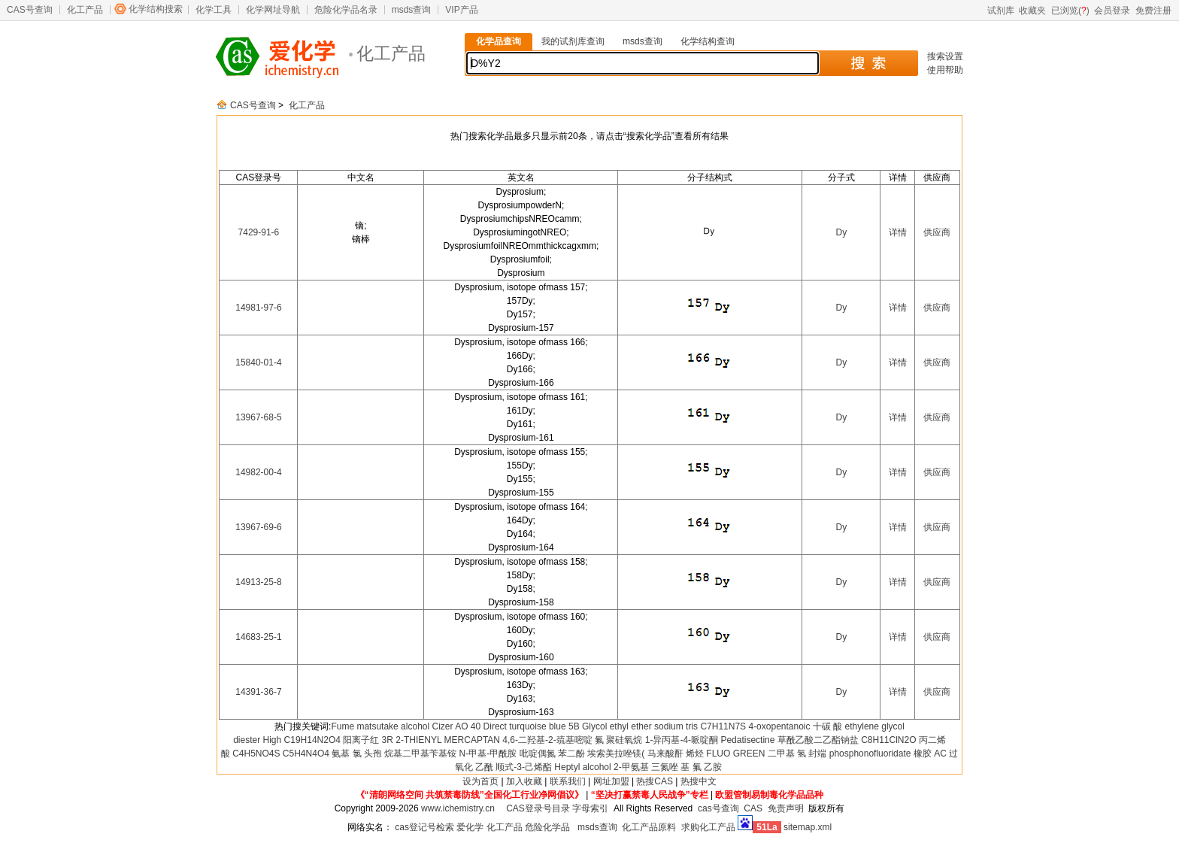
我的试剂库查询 (573, 41)
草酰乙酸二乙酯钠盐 (818, 740)
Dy (841, 232)
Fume (342, 726)
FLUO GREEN (735, 753)
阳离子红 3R (368, 740)
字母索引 (590, 808)
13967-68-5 (258, 417)
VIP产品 (461, 10)
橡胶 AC (930, 753)
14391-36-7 (258, 692)
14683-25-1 (258, 637)
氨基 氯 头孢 (357, 753)
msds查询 (412, 10)
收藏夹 (1032, 10)
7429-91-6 (259, 232)
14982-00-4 (258, 472)
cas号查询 (718, 808)
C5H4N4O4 (306, 753)
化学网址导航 (273, 10)
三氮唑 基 (670, 767)
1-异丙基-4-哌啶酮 (681, 740)
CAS (753, 808)
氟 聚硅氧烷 (618, 740)
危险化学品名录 (345, 10)
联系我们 (568, 781)
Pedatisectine (747, 740)
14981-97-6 (258, 307)
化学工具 (213, 10)
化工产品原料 (649, 827)
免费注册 (1153, 10)
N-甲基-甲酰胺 (488, 753)
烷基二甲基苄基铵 (420, 753)
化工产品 (85, 10)
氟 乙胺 (707, 767)
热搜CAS (654, 781)
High (272, 740)
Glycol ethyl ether (617, 726)
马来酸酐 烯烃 (675, 753)
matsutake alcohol (392, 726)
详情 (898, 232)
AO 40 (467, 726)
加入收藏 (524, 781)
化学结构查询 (707, 41)
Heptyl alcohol (582, 767)
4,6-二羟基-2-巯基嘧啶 (547, 740)
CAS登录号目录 (538, 808)
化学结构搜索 (156, 9)
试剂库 (1000, 10)
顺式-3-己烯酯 (524, 767)
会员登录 (1112, 10)
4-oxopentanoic (779, 726)
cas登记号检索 (424, 827)
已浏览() (1070, 10)
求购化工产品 (708, 827)
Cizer (442, 726)
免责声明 (786, 808)
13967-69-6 (258, 527)
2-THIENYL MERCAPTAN (448, 740)
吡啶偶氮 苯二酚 (552, 753)
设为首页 (480, 781)
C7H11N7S (723, 726)
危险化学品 (547, 827)
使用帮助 (945, 70)
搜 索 (868, 63)
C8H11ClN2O (888, 740)
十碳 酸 (827, 726)
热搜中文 (698, 781)
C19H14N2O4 (312, 740)
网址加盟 (611, 781)
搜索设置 (945, 56)
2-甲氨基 (631, 767)
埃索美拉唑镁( (615, 753)
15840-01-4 (258, 362)
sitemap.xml (807, 827)
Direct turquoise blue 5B (531, 726)
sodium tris (676, 726)
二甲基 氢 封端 (797, 753)
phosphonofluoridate (870, 753)
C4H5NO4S (256, 753)
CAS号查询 (30, 10)
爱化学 (469, 827)
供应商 (936, 232)
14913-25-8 (258, 582)
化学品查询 (498, 41)
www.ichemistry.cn (458, 808)
